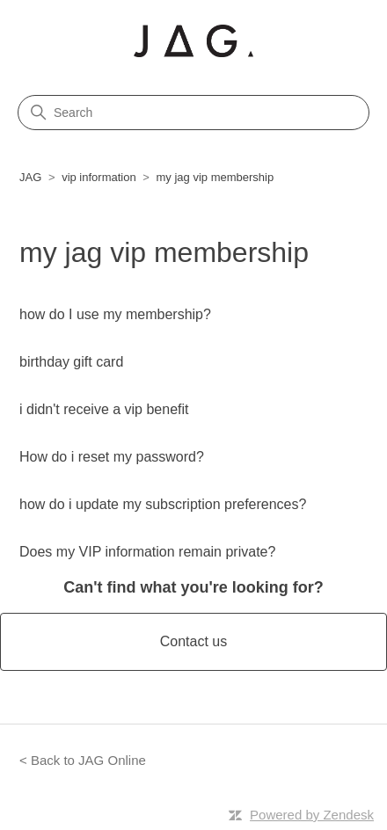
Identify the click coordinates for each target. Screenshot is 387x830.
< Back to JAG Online (82, 760)
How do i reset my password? (111, 456)
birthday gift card (71, 361)
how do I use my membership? (115, 314)
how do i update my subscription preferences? (162, 504)
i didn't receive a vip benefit (104, 409)
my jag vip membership (215, 177)
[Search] (193, 112)
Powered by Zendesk (312, 814)
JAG (30, 177)
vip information (99, 177)
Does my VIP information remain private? (147, 551)
